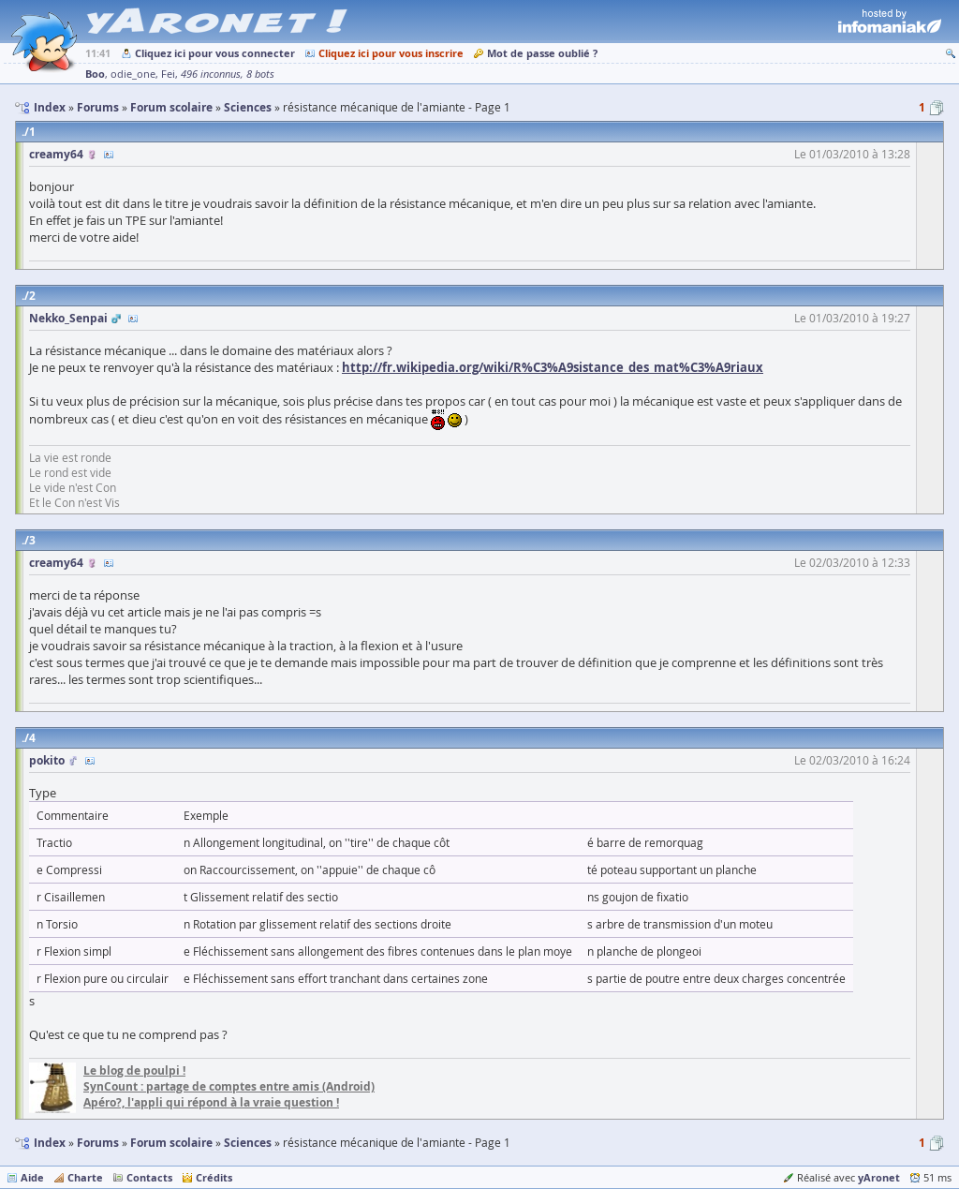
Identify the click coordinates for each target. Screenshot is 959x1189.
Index (50, 1143)
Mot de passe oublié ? (542, 53)
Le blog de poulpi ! (134, 1070)
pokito (47, 760)
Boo (95, 74)
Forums (98, 1143)
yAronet (879, 1177)
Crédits (214, 1177)
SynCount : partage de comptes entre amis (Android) (229, 1086)
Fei (168, 74)
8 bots (260, 74)
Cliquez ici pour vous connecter (215, 53)
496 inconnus (211, 74)
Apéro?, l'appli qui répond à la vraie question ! (211, 1102)
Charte (85, 1177)
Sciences (248, 1143)
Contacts (149, 1177)
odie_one (133, 74)
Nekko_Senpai (68, 318)
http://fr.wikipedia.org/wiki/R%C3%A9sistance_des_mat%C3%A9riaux (552, 367)
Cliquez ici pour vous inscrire (391, 53)
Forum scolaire (171, 1143)
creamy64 (56, 154)
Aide (32, 1177)
